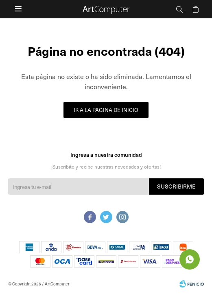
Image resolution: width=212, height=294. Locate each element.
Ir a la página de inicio (106, 110)
